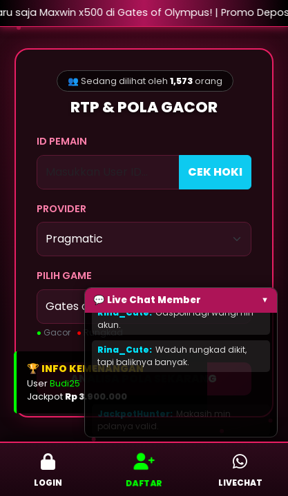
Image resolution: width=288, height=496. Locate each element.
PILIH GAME (64, 275)
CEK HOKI (215, 172)
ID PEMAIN (62, 141)
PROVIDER (61, 209)
